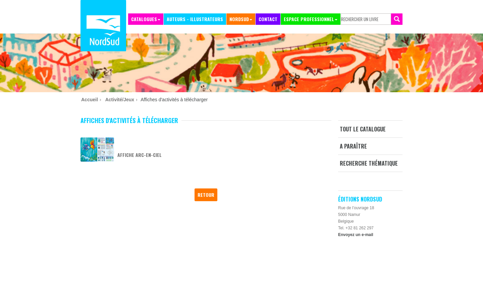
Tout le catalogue (363, 129)
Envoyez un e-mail (355, 234)
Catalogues (144, 18)
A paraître (353, 146)
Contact (268, 18)
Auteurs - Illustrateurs (195, 18)
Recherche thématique (369, 163)
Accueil (89, 99)
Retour (206, 194)
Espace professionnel (309, 18)
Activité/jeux (119, 99)
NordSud (239, 18)
